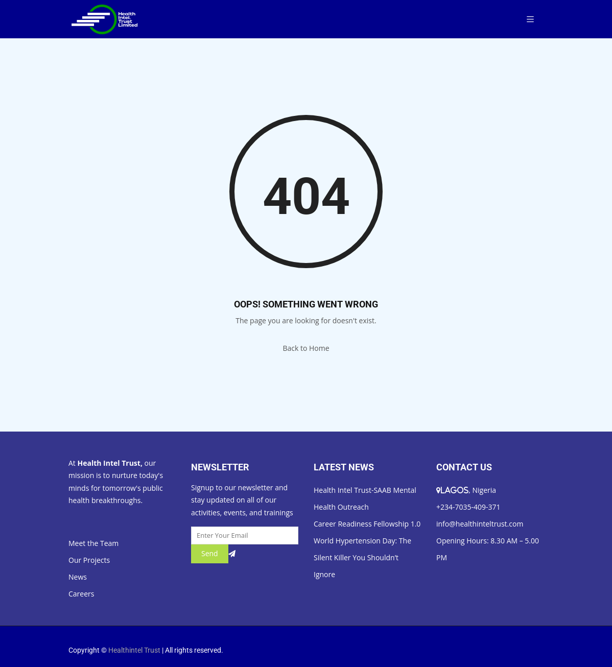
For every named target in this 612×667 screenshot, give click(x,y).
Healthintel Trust (134, 650)
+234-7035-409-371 (468, 507)
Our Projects (89, 560)
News (77, 577)
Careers (81, 594)
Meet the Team (93, 543)
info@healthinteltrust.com (479, 524)
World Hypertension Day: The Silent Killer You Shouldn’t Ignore (362, 557)
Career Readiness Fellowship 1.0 (367, 524)
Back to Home (306, 348)
